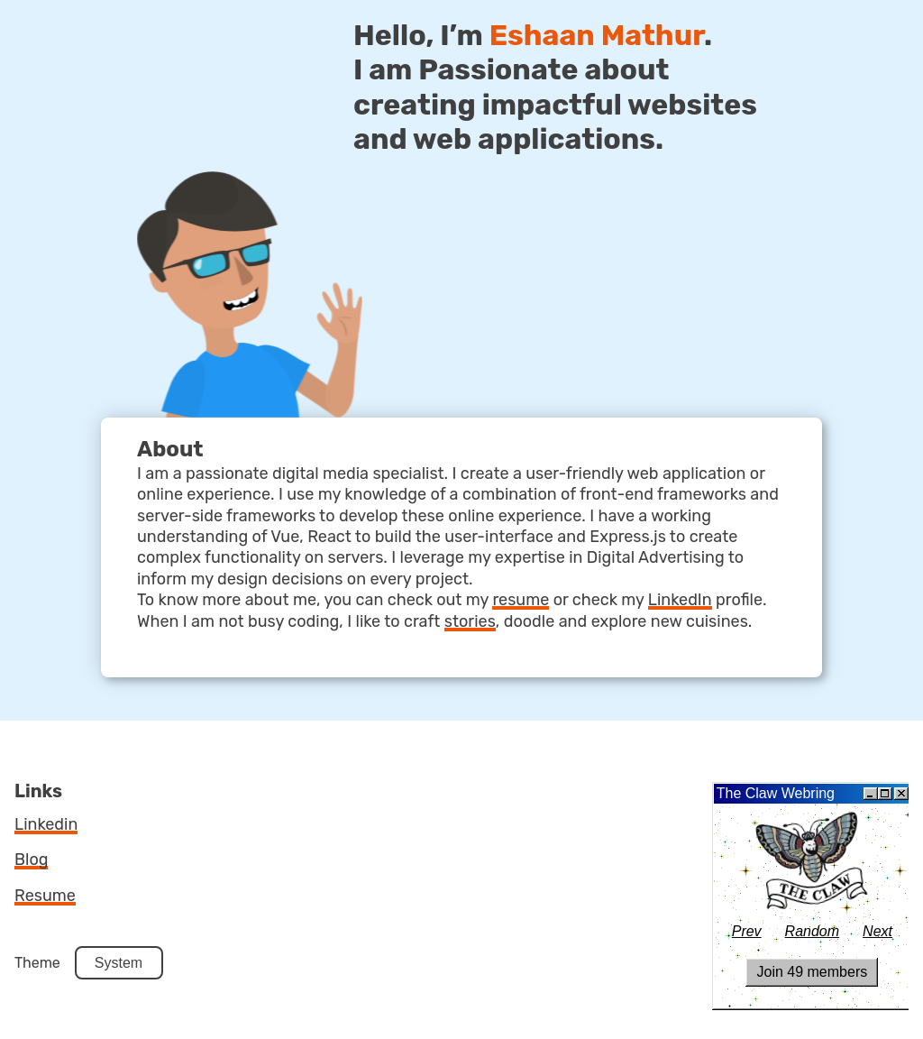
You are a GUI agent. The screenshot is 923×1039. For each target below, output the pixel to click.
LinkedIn (680, 600)
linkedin (46, 824)
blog (31, 859)
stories (470, 621)
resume (520, 600)
